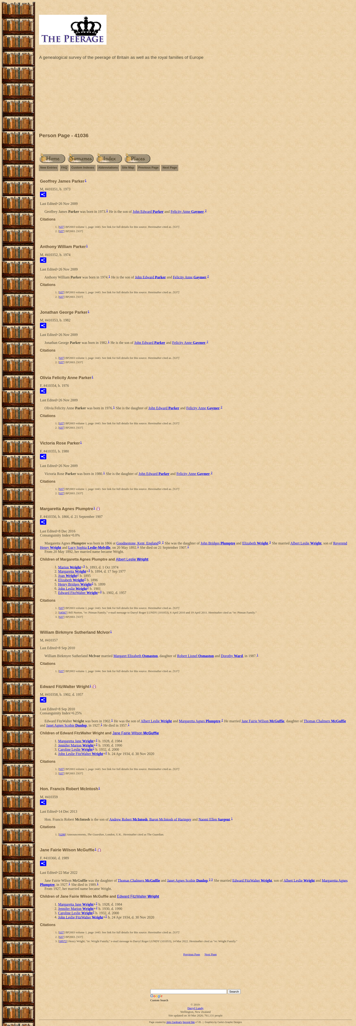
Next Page (170, 167)
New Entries (48, 167)
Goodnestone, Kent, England (137, 543)
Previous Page (148, 167)
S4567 (63, 612)
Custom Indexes (82, 167)
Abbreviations (108, 167)
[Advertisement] (195, 97)
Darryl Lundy (195, 1008)
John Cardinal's (174, 1022)
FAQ (64, 167)
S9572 (63, 941)
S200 (62, 834)
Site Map (128, 167)
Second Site (189, 1022)
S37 (61, 227)
